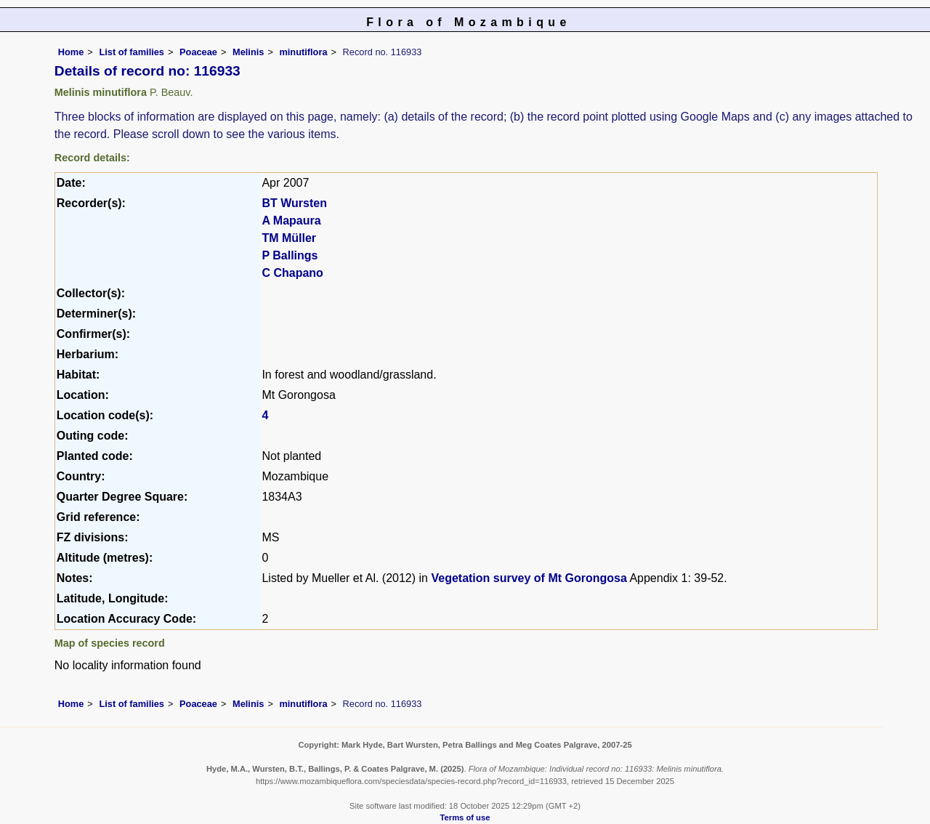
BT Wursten (294, 203)
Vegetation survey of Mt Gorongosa (528, 578)
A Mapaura (291, 220)
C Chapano (292, 273)
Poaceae (198, 52)
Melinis (248, 52)
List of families (131, 52)
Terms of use (465, 817)
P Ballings (290, 255)
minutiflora (303, 52)
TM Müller (289, 238)
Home (71, 52)
